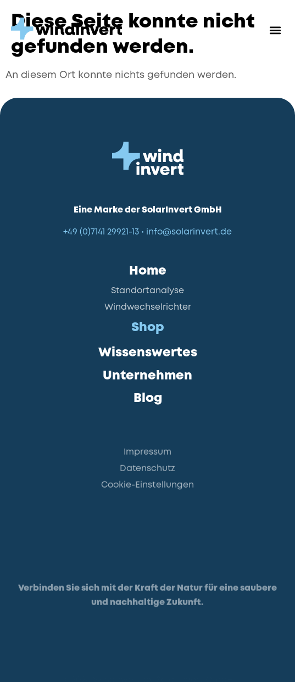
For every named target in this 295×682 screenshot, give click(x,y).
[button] (275, 30)
